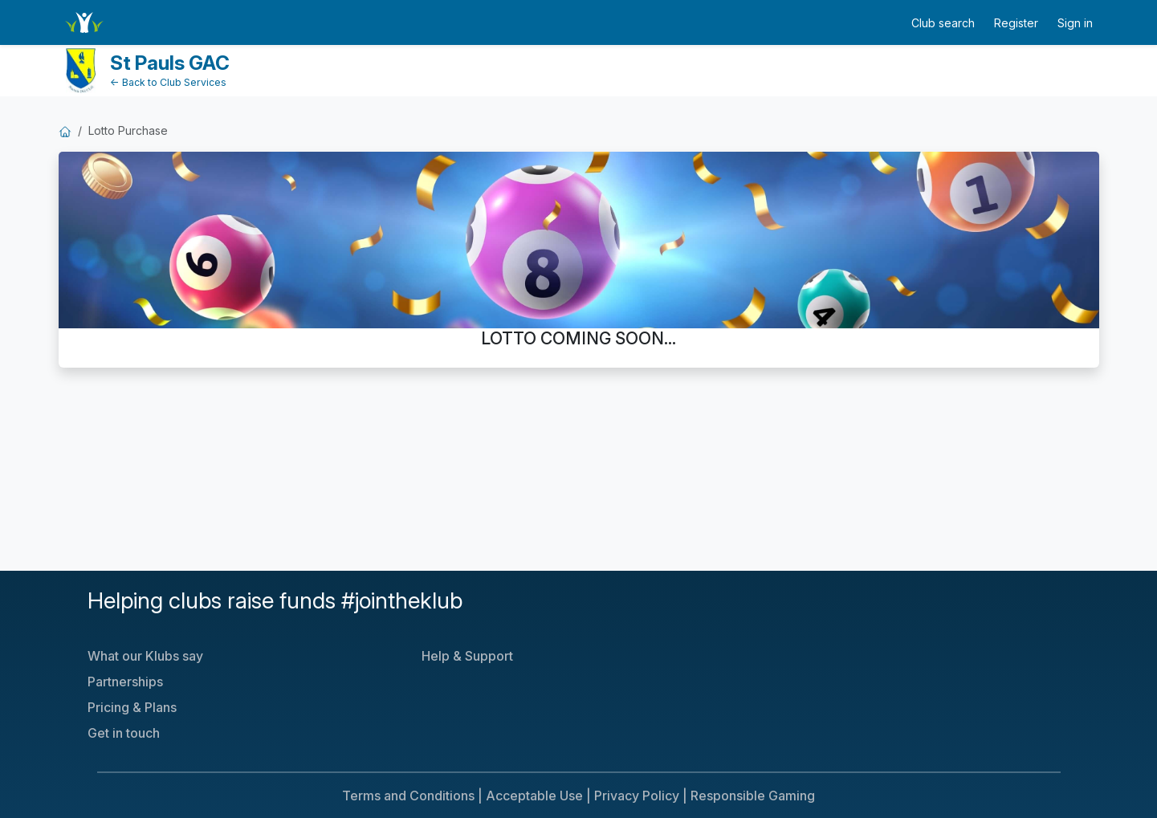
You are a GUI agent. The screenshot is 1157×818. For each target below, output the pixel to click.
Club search (943, 23)
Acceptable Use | (538, 795)
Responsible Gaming (753, 795)
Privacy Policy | (640, 795)
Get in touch (124, 733)
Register (1016, 23)
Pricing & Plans (132, 707)
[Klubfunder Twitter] (759, 610)
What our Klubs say (145, 656)
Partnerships (125, 682)
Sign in (1075, 23)
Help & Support (467, 656)
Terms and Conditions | (412, 795)
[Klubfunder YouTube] (771, 610)
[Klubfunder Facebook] (765, 610)
